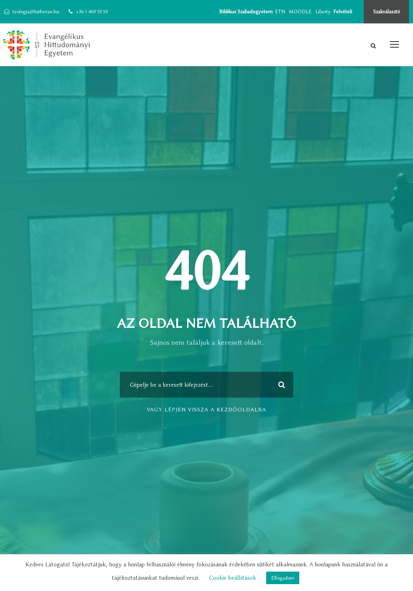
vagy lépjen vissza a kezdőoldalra (206, 409)
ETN (280, 11)
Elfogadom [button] (282, 578)
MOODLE (300, 11)
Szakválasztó (386, 11)
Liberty (323, 11)
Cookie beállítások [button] (232, 577)
